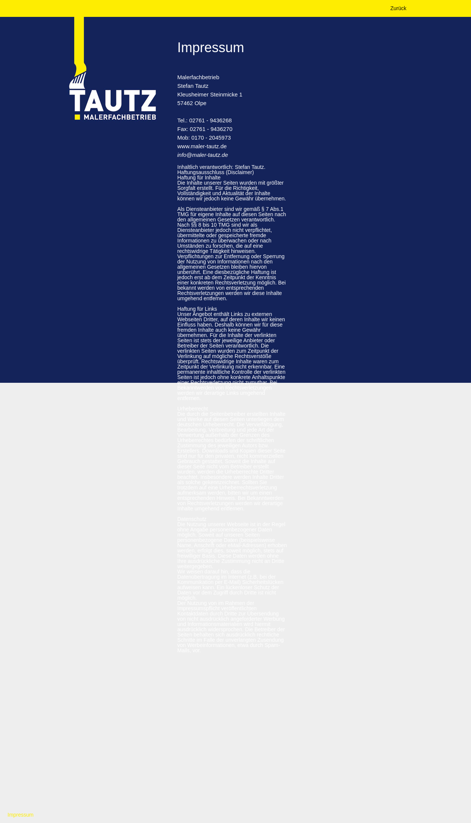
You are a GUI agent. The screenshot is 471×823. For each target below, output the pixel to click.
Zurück (398, 8)
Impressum (20, 815)
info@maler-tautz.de (202, 155)
